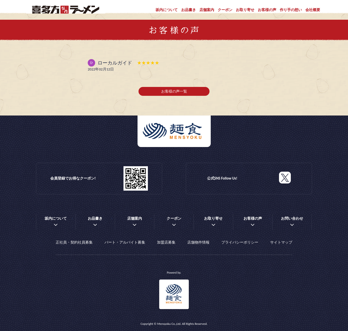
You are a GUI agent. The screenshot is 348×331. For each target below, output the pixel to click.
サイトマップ (281, 242)
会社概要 (312, 10)
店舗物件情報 (198, 242)
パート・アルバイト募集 (124, 242)
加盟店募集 (166, 242)
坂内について (167, 10)
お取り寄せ (245, 10)
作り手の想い (291, 10)
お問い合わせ (292, 218)
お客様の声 (267, 10)
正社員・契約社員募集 (74, 242)
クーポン (225, 10)
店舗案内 (206, 10)
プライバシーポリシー (239, 242)
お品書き (188, 10)
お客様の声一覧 (174, 91)
